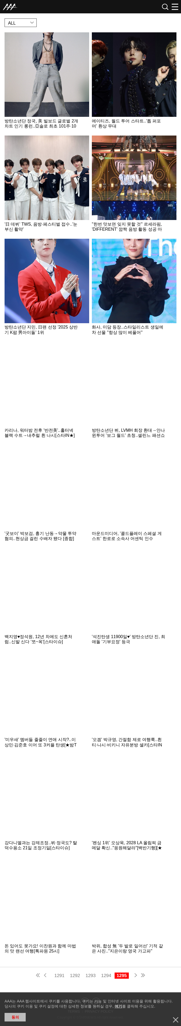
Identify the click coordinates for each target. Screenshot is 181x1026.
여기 (118, 1006)
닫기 (175, 1020)
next (134, 976)
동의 (15, 1017)
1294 (106, 975)
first (38, 976)
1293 (90, 975)
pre (46, 976)
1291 (59, 975)
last (142, 976)
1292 (75, 975)
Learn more (47, 82)
